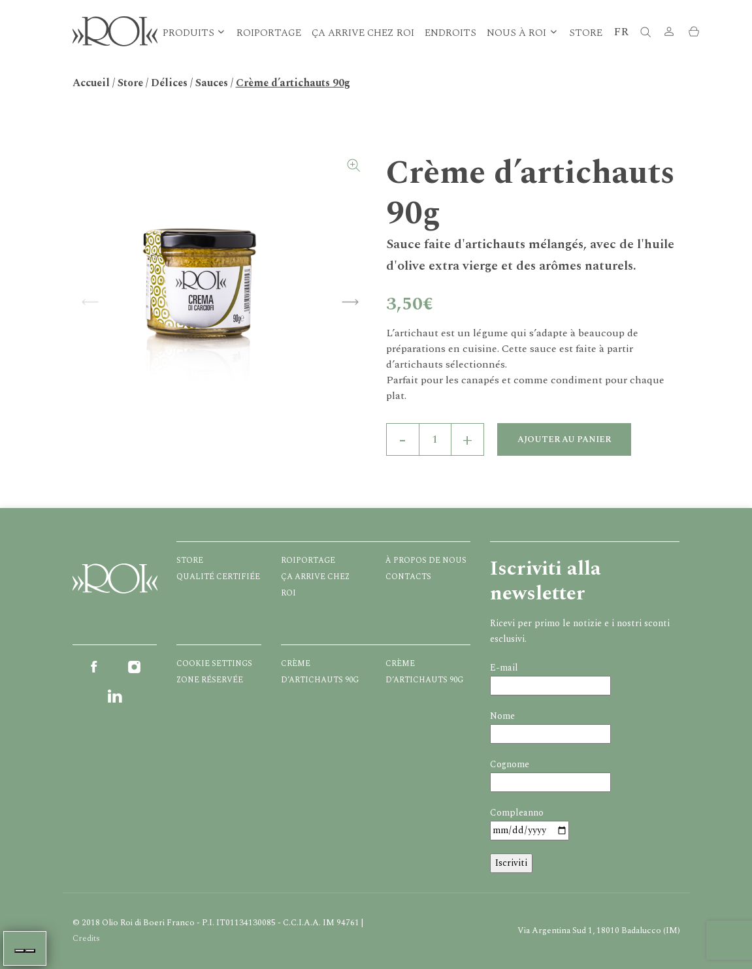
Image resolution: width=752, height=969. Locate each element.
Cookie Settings (214, 664)
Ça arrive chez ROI (363, 32)
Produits (188, 32)
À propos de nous (425, 560)
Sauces (211, 83)
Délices (169, 83)
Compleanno (517, 812)
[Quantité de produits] (435, 439)
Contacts (408, 577)
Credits (86, 938)
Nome (502, 716)
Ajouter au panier (564, 439)
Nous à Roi (516, 32)
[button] (669, 33)
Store (585, 32)
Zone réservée (209, 680)
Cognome (509, 764)
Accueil (91, 83)
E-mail (504, 668)
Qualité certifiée (218, 577)
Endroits (450, 32)
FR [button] (621, 31)
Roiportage (269, 32)
